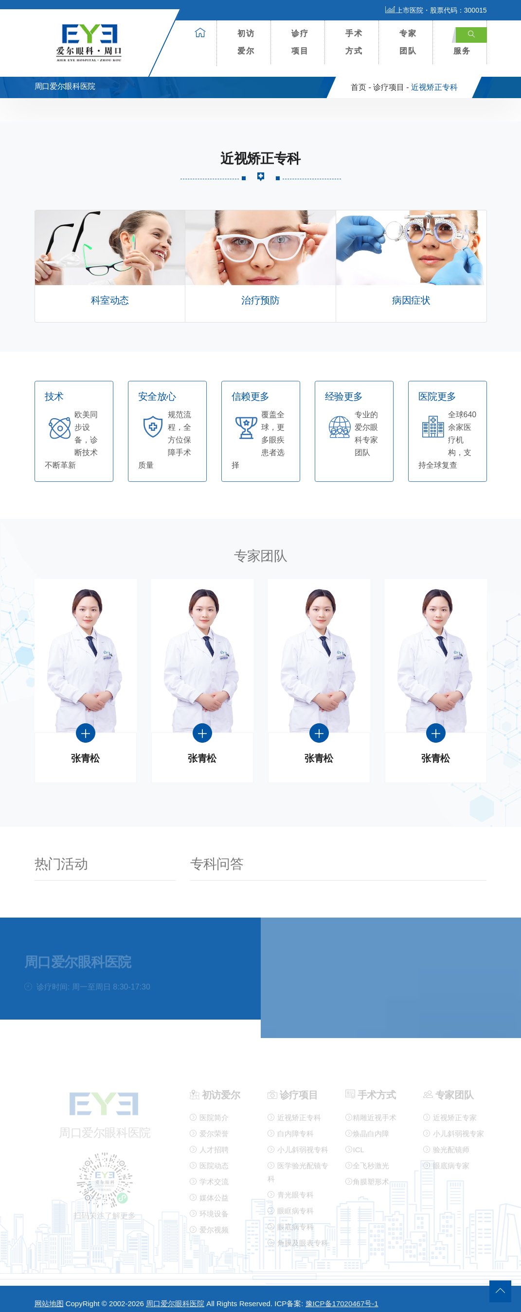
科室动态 (110, 292)
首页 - (361, 79)
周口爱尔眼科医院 (175, 1296)
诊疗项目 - (391, 79)
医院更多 (437, 388)
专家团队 (408, 42)
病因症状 (411, 292)
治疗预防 (260, 292)
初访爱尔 (246, 42)
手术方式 (354, 42)
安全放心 (157, 388)
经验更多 (344, 388)
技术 (54, 388)
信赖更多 (250, 388)
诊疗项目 (300, 42)
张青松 (85, 750)
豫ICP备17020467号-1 (341, 1296)
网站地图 (49, 1296)
